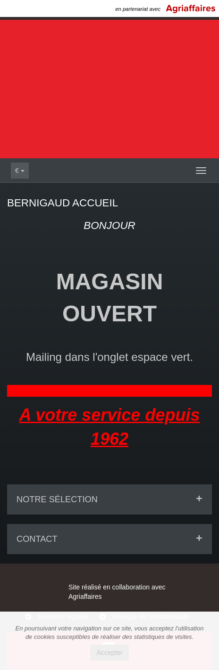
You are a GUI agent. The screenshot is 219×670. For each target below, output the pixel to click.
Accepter (109, 652)
